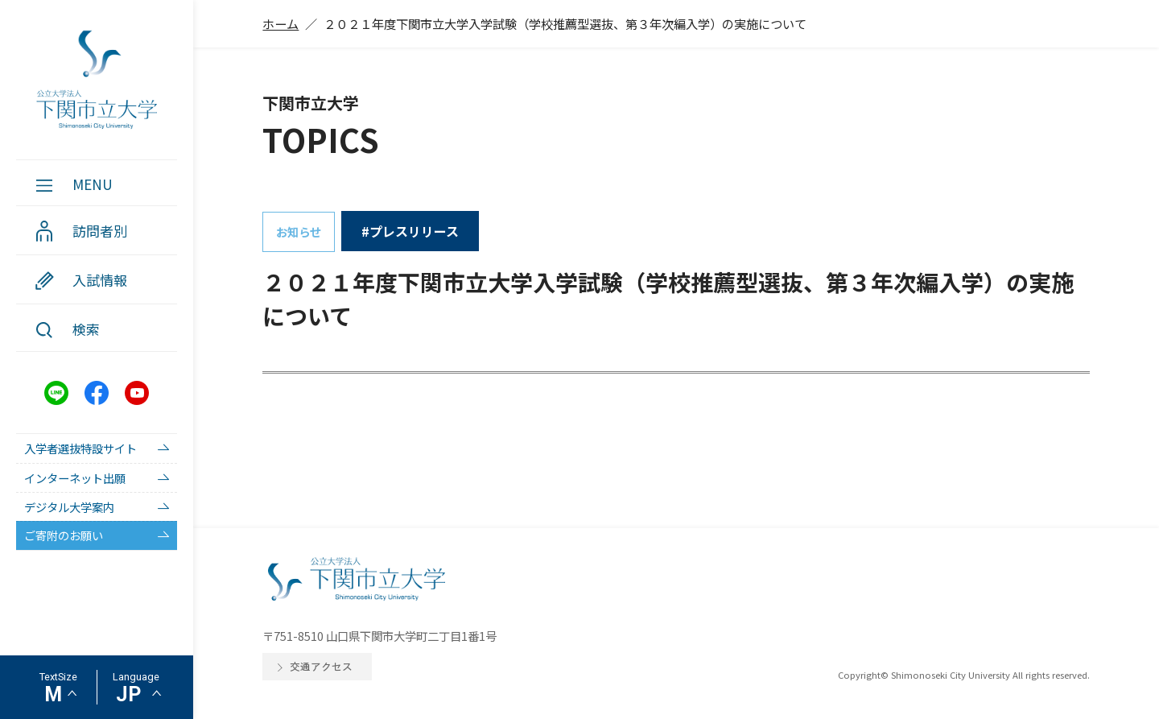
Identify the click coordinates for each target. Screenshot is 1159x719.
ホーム (280, 23)
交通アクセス (321, 666)
